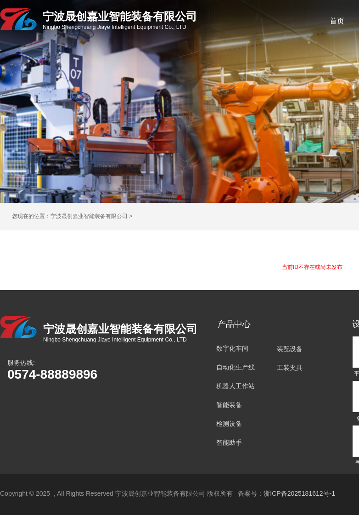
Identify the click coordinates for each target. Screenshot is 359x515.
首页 (337, 21)
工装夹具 (290, 367)
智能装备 (229, 405)
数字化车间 (232, 348)
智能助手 (229, 442)
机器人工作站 (235, 386)
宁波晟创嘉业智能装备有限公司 (89, 216)
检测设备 (229, 423)
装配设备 (290, 349)
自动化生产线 (235, 367)
